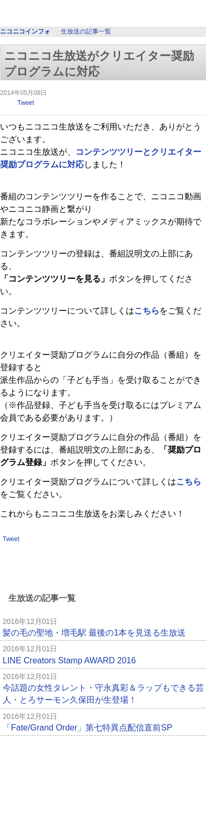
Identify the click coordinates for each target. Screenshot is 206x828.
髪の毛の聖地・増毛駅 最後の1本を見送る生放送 (94, 632)
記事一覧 (181, 752)
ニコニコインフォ (103, 14)
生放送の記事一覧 (86, 31)
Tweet (25, 102)
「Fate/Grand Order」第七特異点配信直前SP (87, 727)
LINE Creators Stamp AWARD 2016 (69, 660)
